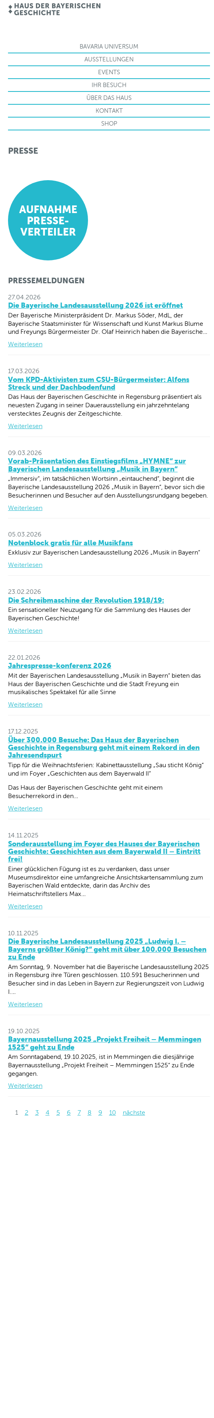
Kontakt (109, 110)
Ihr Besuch (109, 84)
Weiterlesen (25, 344)
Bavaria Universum (109, 46)
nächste (134, 1112)
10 (112, 1112)
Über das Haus (109, 97)
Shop (109, 123)
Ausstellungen (109, 59)
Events (109, 72)
